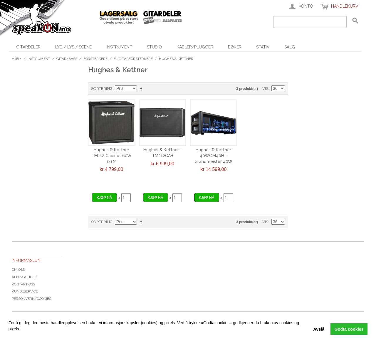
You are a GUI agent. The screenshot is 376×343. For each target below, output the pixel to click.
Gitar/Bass (66, 59)
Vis (265, 88)
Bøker (234, 47)
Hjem (16, 59)
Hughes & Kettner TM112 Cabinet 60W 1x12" (111, 155)
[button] (9, 336)
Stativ (263, 47)
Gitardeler (28, 47)
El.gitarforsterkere (133, 59)
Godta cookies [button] (349, 329)
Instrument (119, 47)
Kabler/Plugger (195, 47)
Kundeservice (25, 291)
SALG (289, 47)
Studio (154, 47)
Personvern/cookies (31, 299)
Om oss (18, 270)
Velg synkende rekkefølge (142, 88)
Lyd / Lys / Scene (73, 47)
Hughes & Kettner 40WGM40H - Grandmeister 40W (213, 155)
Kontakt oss (23, 284)
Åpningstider (24, 277)
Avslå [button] (318, 329)
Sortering (102, 88)
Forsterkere (95, 59)
